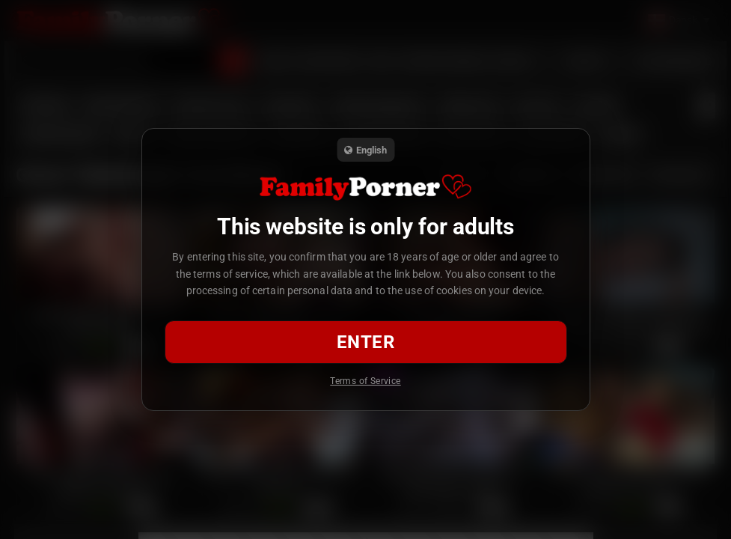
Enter (365, 342)
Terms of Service (365, 381)
